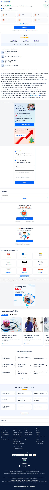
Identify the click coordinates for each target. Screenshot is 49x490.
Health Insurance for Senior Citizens (39, 365)
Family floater (21, 407)
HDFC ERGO (24, 272)
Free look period (38, 407)
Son (38, 14)
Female (10, 8)
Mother (39, 20)
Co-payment (21, 393)
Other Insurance (6, 439)
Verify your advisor (40, 441)
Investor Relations (39, 443)
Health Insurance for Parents (39, 372)
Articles (26, 430)
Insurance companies (28, 434)
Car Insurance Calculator (18, 446)
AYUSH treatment (6, 393)
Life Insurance (5, 432)
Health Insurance (6, 358)
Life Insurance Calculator (18, 441)
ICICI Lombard (40, 272)
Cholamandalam (8, 264)
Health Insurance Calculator (18, 443)
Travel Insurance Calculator (18, 445)
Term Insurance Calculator (18, 436)
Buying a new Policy (21, 160)
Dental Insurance (6, 372)
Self (6, 14)
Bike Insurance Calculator (18, 448)
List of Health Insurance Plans (23, 358)
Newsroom (26, 436)
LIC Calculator (15, 439)
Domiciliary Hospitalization (21, 399)
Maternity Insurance (39, 358)
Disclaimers (3, 420)
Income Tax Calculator (17, 434)
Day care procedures (39, 393)
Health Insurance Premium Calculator (22, 372)
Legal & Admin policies (40, 436)
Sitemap (38, 432)
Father (23, 20)
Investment (5, 436)
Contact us (38, 439)
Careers (37, 434)
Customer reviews (28, 432)
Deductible (4, 399)
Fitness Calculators (18, 432)
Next (24, 182)
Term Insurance (6, 434)
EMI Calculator (16, 437)
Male (4, 8)
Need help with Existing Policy (23, 162)
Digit (24, 264)
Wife (23, 14)
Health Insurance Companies (22, 365)
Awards (25, 437)
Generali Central (8, 272)
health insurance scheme (35, 95)
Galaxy (40, 264)
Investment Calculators (19, 430)
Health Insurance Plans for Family (7, 365)
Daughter (8, 20)
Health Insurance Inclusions (38, 399)
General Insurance (6, 430)
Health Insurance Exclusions (6, 407)
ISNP (37, 437)
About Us (38, 430)
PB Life (25, 439)
